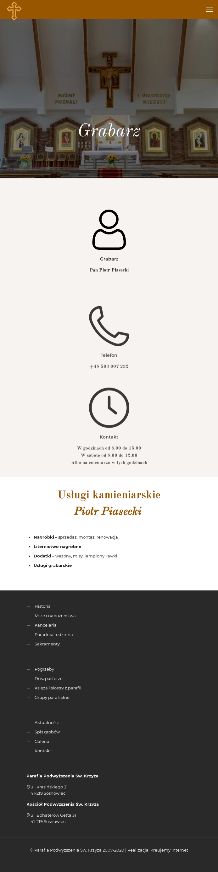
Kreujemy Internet (169, 850)
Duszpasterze (49, 678)
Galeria (42, 741)
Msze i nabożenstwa (55, 615)
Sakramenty (47, 643)
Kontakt (43, 750)
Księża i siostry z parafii (58, 687)
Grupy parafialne (52, 697)
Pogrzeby (44, 669)
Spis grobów (47, 731)
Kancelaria (46, 625)
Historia (43, 606)
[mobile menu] (209, 9)
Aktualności (47, 722)
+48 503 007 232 (109, 382)
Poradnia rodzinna (54, 634)
